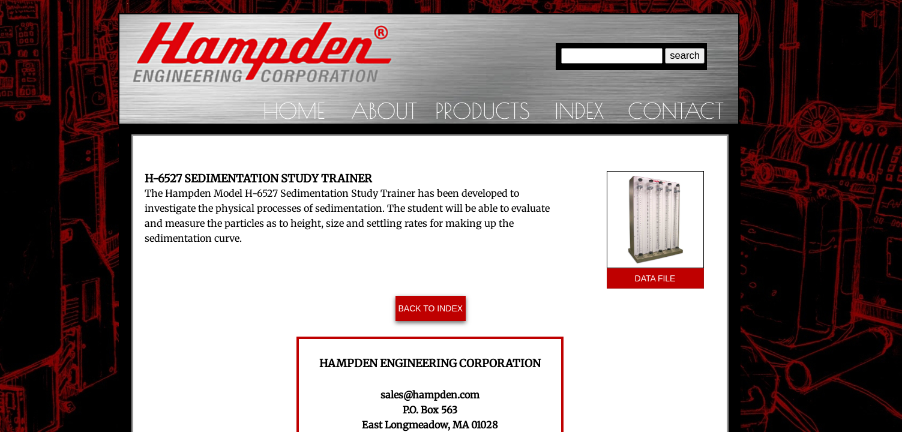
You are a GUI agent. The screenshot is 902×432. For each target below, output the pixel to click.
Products (482, 110)
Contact (676, 110)
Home (294, 110)
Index (579, 110)
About (384, 110)
